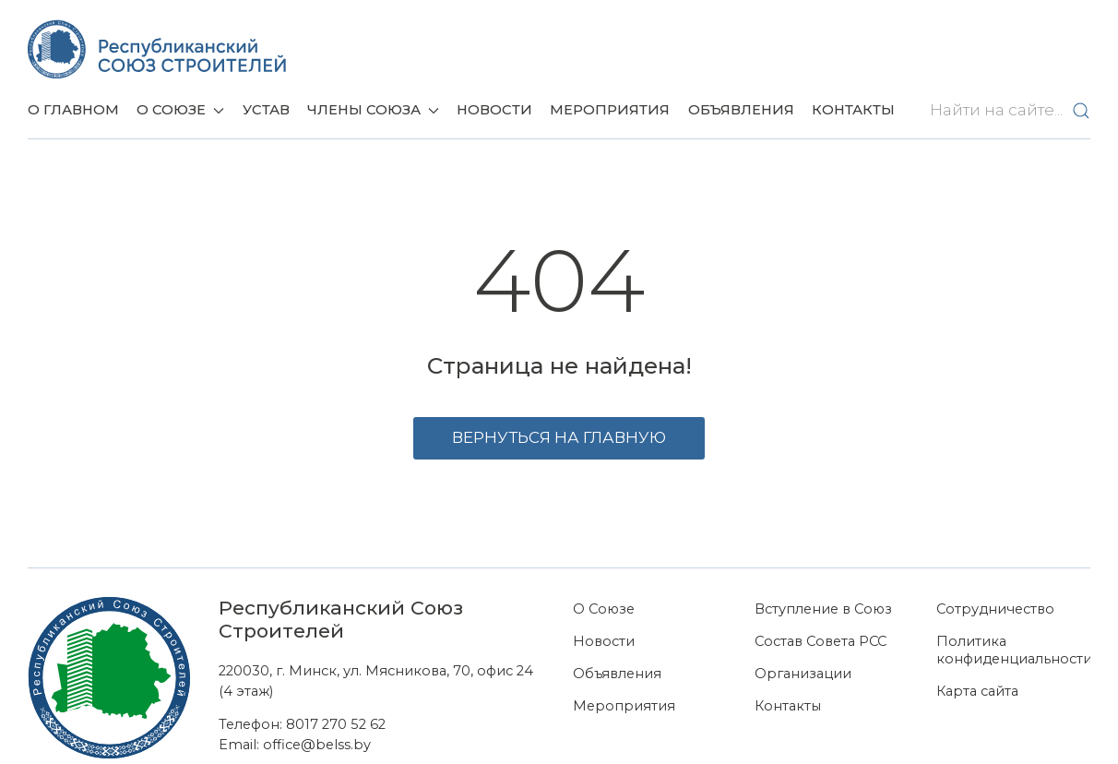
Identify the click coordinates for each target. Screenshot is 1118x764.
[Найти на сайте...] (1006, 111)
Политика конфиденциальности (1013, 650)
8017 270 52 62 (336, 724)
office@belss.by (317, 744)
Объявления (741, 109)
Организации (803, 673)
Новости (494, 109)
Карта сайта (977, 691)
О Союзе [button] (180, 109)
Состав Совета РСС (820, 641)
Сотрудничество (995, 609)
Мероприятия (610, 109)
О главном (73, 109)
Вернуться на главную (559, 437)
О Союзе (604, 609)
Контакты (853, 109)
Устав (266, 109)
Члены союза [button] (373, 109)
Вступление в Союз (823, 609)
